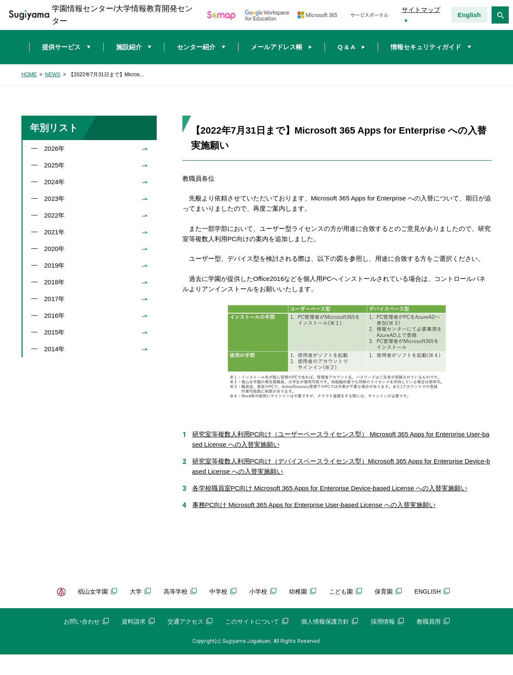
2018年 (54, 282)
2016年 (54, 315)
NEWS (52, 75)
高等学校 (180, 591)
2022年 (54, 215)
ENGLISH (432, 591)
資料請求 (138, 621)
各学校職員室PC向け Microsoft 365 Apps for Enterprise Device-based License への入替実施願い (330, 488)
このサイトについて (256, 621)
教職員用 (433, 621)
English (469, 14)
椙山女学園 (97, 591)
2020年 (54, 248)
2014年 (54, 348)
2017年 (54, 298)
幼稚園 (302, 591)
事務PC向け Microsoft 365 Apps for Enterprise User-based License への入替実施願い (314, 504)
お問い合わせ (86, 621)
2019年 (54, 265)
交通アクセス (189, 621)
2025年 (54, 165)
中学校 (222, 591)
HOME (29, 75)
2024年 (54, 181)
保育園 (388, 591)
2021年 (54, 232)
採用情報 (387, 621)
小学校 (262, 591)
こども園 (345, 591)
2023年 (54, 198)
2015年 (54, 332)
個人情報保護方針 (329, 621)
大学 (140, 591)
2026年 (54, 148)
